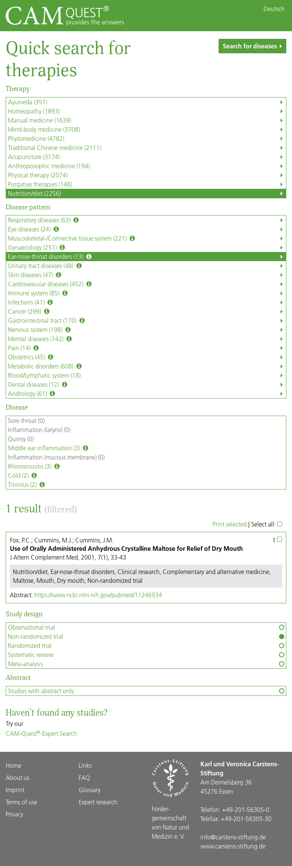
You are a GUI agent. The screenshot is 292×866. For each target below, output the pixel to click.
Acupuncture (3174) (147, 156)
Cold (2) (23, 475)
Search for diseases (254, 46)
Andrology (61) (147, 393)
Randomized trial (147, 645)
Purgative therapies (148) (147, 184)
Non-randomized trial (147, 636)
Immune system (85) (147, 293)
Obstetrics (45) (147, 357)
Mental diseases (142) (147, 338)
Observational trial (147, 627)
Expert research (98, 802)
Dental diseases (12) (147, 384)
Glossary (89, 790)
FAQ (84, 777)
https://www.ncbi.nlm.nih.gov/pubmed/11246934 (98, 595)
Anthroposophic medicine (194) (147, 166)
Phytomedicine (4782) (147, 138)
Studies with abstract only (147, 690)
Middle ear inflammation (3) (49, 448)
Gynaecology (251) (147, 247)
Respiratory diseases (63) (147, 220)
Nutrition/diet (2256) (147, 193)
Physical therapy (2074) (147, 175)
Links (85, 765)
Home (13, 765)
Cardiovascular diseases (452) (147, 284)
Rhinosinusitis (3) (34, 466)
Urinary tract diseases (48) (147, 265)
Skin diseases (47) (147, 274)
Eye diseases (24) (147, 229)
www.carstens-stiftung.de (232, 846)
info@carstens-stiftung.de (233, 837)
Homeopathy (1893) (147, 111)
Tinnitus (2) (27, 484)
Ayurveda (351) (147, 102)
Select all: (266, 524)
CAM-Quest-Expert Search (41, 733)
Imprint (15, 790)
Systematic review (147, 654)
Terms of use (21, 802)
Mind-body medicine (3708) (147, 129)
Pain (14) (147, 347)
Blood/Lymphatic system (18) (147, 375)
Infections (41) (147, 302)
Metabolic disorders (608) (147, 366)
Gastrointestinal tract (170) (147, 320)
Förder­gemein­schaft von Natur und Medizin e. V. (170, 822)
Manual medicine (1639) (147, 120)
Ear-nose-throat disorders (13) (147, 256)
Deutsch (273, 9)
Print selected (230, 524)
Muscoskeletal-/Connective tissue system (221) (147, 238)
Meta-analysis (147, 663)
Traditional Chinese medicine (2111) (147, 147)
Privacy (14, 814)
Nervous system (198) (147, 329)
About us (17, 777)
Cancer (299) (147, 311)
